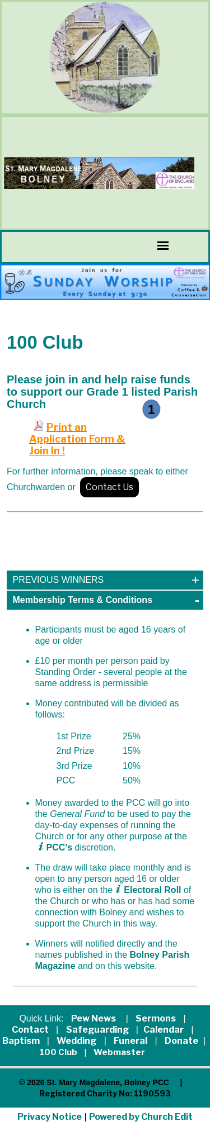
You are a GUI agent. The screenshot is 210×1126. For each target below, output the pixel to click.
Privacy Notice (49, 1116)
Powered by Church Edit (141, 1116)
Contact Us (109, 487)
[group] (105, 282)
